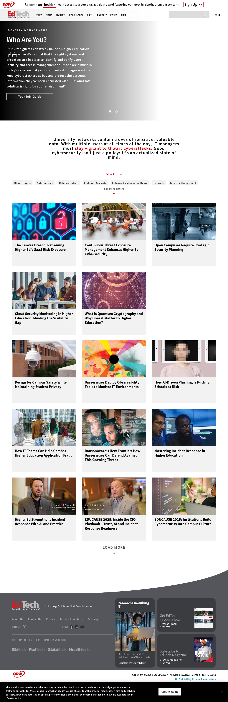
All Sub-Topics (22, 199)
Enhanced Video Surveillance (130, 199)
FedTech (37, 668)
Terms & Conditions (71, 638)
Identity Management (183, 199)
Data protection (68, 199)
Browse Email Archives (168, 645)
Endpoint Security (95, 199)
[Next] (215, 56)
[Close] (222, 691)
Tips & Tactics (76, 15)
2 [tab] (116, 111)
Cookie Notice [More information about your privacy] (14, 698)
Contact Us (34, 638)
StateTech (57, 668)
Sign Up (190, 4)
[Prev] (12, 56)
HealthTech (79, 668)
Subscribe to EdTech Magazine (173, 672)
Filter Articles (114, 191)
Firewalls (158, 199)
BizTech (19, 668)
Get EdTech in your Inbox (170, 636)
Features (60, 15)
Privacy (50, 638)
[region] (114, 692)
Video (89, 15)
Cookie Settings (169, 691)
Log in (217, 15)
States (49, 15)
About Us (17, 638)
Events (113, 15)
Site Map (93, 638)
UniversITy (101, 15)
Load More (114, 570)
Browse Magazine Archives (171, 680)
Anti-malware (45, 199)
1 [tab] (110, 111)
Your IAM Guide (30, 97)
